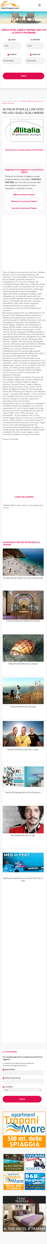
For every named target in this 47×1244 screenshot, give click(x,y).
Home (5, 101)
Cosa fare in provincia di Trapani (24, 208)
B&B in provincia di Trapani (24, 194)
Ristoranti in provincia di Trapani (24, 201)
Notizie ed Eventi (14, 101)
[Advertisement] (23, 247)
